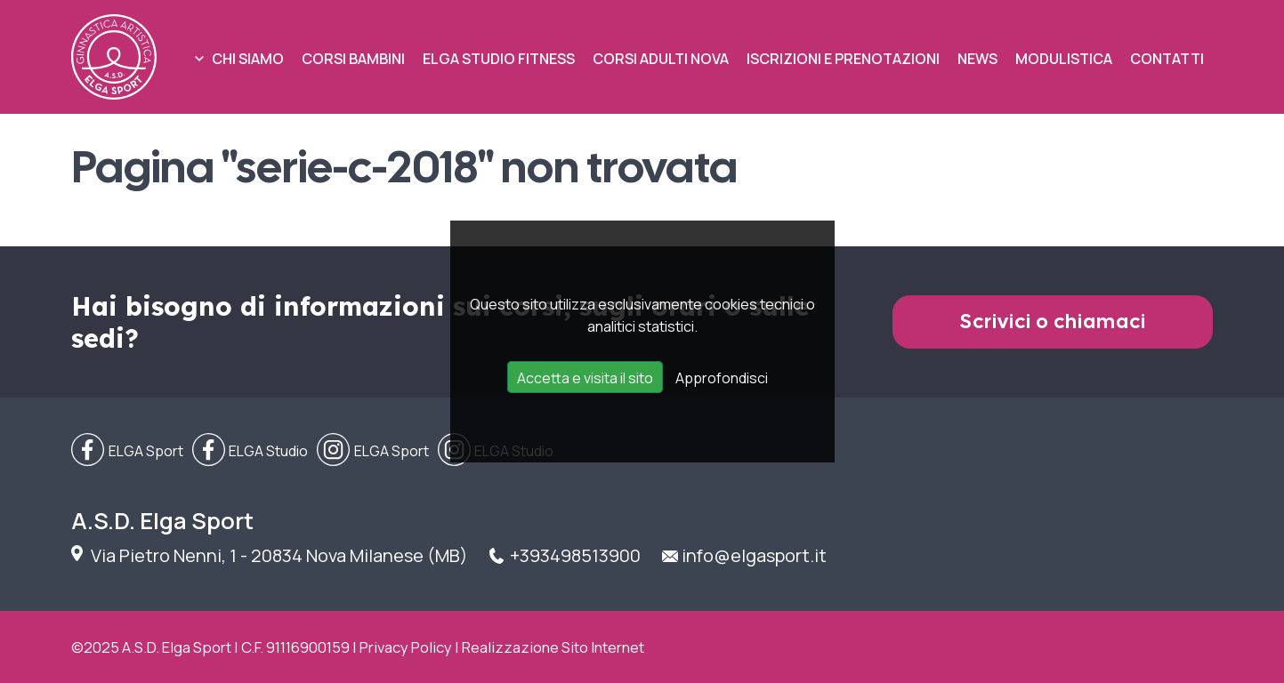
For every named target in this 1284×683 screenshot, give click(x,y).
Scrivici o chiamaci (1053, 321)
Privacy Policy (405, 647)
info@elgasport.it (754, 555)
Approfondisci (721, 378)
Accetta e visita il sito (585, 378)
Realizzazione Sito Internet (553, 647)
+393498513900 (575, 555)
